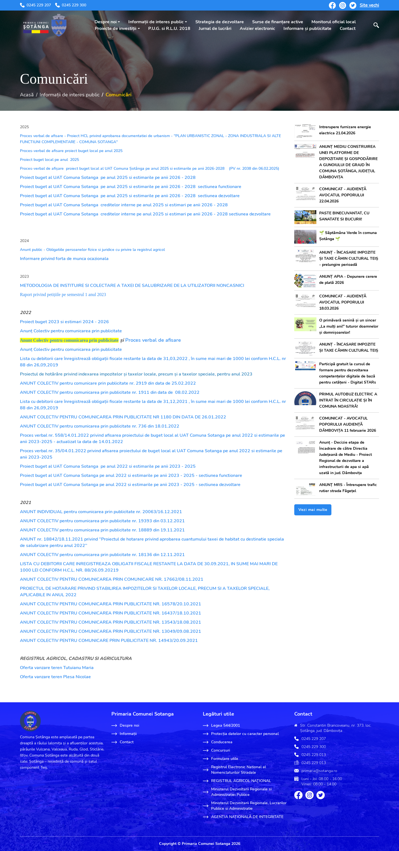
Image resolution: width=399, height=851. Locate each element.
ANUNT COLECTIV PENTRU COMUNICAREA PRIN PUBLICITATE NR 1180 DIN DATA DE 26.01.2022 (123, 417)
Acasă (27, 94)
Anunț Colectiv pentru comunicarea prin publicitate (71, 331)
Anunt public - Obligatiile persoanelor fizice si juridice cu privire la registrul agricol (92, 249)
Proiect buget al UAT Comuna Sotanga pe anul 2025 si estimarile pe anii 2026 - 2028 (108, 177)
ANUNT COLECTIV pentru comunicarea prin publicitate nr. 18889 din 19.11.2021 (102, 530)
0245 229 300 (70, 5)
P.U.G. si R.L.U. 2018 (169, 28)
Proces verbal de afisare (153, 340)
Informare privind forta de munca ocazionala (64, 259)
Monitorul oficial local (333, 22)
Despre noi (105, 22)
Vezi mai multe (312, 509)
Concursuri (216, 750)
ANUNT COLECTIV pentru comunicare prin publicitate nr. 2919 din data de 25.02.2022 (108, 383)
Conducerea (217, 742)
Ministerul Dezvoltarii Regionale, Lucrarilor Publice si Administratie (245, 805)
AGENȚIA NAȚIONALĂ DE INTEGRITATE (243, 817)
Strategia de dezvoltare (219, 22)
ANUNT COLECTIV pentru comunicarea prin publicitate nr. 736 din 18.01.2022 (99, 426)
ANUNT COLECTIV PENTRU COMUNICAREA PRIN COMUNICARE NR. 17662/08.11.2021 (111, 579)
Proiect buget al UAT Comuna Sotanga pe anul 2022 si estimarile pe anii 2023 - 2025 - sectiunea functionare (131, 475)
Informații (124, 734)
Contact (347, 28)
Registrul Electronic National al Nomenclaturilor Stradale (234, 769)
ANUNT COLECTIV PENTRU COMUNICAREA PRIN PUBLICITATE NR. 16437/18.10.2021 (110, 613)
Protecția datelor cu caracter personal (241, 734)
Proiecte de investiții (115, 28)
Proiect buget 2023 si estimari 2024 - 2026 (64, 322)
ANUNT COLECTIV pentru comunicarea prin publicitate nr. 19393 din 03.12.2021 (102, 521)
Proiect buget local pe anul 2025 (50, 159)
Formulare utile (220, 759)
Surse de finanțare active (277, 22)
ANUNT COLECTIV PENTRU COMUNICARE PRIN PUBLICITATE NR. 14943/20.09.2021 (109, 640)
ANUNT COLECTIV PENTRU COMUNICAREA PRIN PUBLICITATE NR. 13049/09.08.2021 (110, 631)
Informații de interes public (156, 22)
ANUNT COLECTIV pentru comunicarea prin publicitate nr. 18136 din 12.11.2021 (102, 555)
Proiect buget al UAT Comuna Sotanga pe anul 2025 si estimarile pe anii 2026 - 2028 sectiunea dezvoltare (130, 196)
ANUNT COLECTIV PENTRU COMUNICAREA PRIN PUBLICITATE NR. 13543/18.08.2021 (110, 622)
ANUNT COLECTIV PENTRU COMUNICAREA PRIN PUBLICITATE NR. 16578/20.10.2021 (110, 604)
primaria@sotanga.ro (319, 770)
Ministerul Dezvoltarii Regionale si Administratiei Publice (237, 791)
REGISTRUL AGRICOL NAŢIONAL (237, 781)
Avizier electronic (257, 28)
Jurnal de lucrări (215, 28)
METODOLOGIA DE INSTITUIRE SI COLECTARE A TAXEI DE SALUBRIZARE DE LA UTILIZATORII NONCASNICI (132, 285)
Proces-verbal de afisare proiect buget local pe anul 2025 (71, 150)
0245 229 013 (313, 754)
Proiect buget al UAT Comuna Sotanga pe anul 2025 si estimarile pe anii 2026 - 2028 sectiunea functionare (130, 187)
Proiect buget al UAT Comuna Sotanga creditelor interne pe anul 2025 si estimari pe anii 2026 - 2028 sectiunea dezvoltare (146, 214)
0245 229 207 (35, 5)
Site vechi (369, 5)
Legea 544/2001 (221, 725)
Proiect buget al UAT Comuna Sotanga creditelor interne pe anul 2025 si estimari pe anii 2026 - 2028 (124, 205)
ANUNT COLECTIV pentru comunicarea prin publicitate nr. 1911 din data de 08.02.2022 (110, 392)
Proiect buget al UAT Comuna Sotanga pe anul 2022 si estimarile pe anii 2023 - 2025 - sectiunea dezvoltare (130, 485)
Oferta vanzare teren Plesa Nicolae (55, 677)
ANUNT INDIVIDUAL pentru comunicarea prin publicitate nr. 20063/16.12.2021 (101, 512)
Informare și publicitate (307, 28)
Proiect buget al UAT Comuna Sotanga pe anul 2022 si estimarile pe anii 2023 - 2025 (108, 466)
